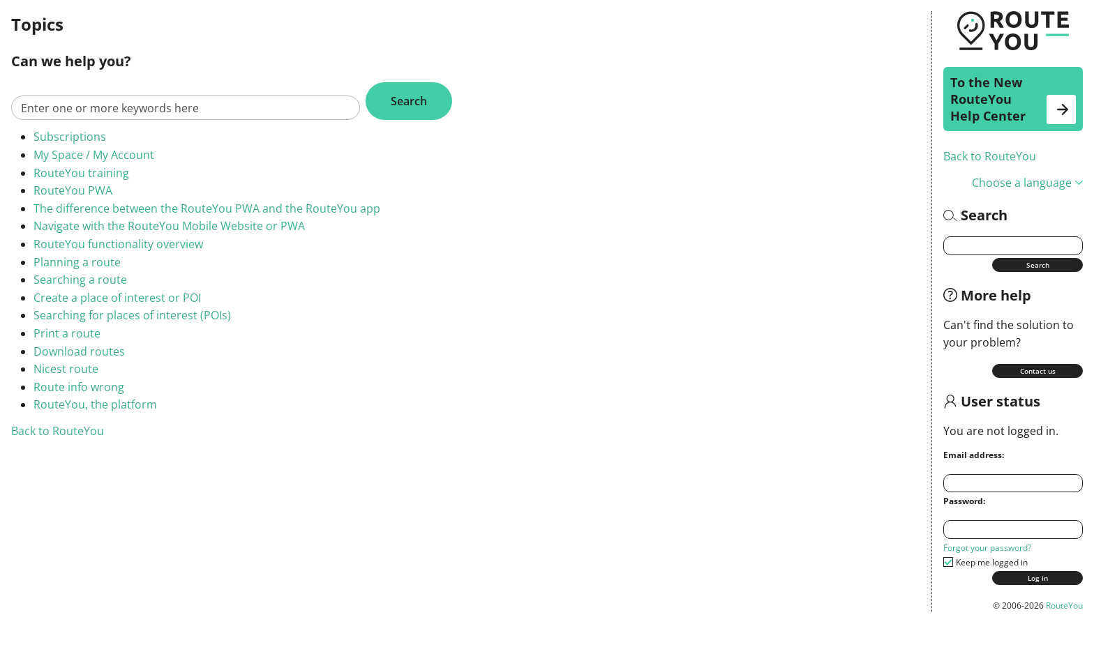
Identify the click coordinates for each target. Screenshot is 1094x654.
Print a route (66, 333)
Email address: (973, 455)
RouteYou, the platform (95, 404)
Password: (964, 501)
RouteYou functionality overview (118, 244)
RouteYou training (81, 173)
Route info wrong (78, 387)
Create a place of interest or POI (117, 297)
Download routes (79, 351)
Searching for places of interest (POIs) (132, 315)
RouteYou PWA (72, 190)
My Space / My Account (93, 154)
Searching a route (80, 279)
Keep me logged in (992, 562)
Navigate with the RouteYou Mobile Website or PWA (169, 226)
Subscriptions (69, 136)
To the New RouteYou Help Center (1013, 99)
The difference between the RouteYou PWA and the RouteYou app (206, 208)
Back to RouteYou (989, 156)
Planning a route (77, 262)
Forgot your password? (987, 548)
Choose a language (1027, 182)
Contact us (1038, 371)
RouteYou (1064, 605)
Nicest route (65, 369)
